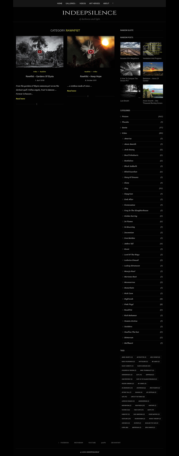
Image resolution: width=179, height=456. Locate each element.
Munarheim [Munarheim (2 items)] (126, 406)
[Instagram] (78, 443)
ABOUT (106, 3)
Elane (143, 183)
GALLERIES (70, 3)
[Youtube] (91, 443)
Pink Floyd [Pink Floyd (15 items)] (139, 410)
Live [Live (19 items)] (124, 397)
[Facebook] (63, 443)
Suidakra (143, 326)
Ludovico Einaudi (143, 260)
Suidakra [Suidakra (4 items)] (126, 423)
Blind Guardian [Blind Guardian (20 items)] (144, 366)
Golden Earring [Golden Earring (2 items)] (128, 384)
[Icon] (39, 51)
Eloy (143, 188)
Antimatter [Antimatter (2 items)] (141, 357)
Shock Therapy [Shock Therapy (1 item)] (155, 419)
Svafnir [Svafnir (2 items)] (137, 423)
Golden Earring (143, 216)
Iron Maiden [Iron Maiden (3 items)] (155, 388)
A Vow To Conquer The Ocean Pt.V (129, 79)
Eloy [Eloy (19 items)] (139, 375)
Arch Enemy (143, 149)
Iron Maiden (143, 238)
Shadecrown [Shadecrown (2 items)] (140, 419)
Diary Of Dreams (143, 177)
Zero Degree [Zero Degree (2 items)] (150, 428)
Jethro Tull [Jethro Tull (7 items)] (126, 392)
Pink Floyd (143, 304)
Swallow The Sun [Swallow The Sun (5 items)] (151, 423)
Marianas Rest (143, 276)
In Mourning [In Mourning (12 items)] (127, 388)
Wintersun (143, 337)
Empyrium (143, 194)
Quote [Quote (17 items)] (151, 410)
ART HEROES (94, 3)
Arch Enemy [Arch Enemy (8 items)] (155, 357)
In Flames (143, 221)
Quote (142, 127)
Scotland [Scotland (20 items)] (126, 419)
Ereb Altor (143, 199)
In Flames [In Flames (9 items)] (142, 384)
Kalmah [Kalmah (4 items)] (138, 392)
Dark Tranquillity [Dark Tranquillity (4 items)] (147, 370)
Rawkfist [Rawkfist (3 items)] (126, 414)
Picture (142, 116)
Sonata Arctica (143, 321)
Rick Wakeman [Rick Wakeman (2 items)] (139, 414)
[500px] (103, 443)
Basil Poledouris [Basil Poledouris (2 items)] (128, 361)
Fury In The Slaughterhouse (143, 210)
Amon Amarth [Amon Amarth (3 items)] (127, 357)
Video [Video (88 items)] (125, 428)
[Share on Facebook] (36, 104)
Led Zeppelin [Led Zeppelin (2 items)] (151, 392)
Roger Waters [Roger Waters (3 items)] (154, 414)
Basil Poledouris (143, 155)
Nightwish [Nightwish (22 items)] (140, 406)
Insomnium (143, 232)
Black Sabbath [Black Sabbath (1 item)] (127, 366)
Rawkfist (43, 72)
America (143, 138)
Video (35, 72)
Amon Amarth (143, 144)
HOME (59, 3)
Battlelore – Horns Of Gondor (151, 79)
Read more (20, 98)
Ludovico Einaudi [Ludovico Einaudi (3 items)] (128, 401)
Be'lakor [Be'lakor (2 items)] (156, 361)
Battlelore (143, 160)
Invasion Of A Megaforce (129, 58)
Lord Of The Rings (143, 254)
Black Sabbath (143, 166)
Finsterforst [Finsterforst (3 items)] (127, 379)
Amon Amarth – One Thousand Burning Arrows (152, 102)
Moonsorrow (143, 282)
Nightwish (143, 298)
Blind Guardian (143, 171)
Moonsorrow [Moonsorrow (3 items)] (144, 401)
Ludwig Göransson (143, 265)
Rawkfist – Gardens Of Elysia (40, 76)
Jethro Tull (143, 243)
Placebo (142, 122)
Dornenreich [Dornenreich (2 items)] (127, 375)
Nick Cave (143, 293)
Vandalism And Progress (152, 58)
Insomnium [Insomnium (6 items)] (141, 388)
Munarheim (143, 288)
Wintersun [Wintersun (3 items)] (136, 428)
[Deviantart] (115, 443)
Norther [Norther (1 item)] (152, 406)
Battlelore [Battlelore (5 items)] (143, 361)
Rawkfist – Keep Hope (91, 76)
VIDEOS (83, 3)
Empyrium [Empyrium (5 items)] (150, 375)
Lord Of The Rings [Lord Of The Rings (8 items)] (138, 397)
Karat (143, 249)
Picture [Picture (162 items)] (126, 410)
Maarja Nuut (143, 271)
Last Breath (124, 101)
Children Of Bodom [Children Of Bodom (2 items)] (129, 370)
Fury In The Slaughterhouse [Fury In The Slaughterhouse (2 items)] (146, 379)
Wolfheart (143, 343)
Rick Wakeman (143, 315)
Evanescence (143, 205)
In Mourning (143, 227)
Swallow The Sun (143, 332)
